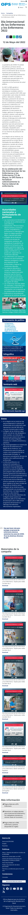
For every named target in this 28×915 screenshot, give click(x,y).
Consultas (5, 877)
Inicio (3, 13)
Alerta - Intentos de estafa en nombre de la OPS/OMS (13, 853)
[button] (20, 37)
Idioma (24, 1)
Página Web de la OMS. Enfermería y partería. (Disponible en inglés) (11, 824)
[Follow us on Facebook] (7, 889)
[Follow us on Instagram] (11, 889)
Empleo (4, 843)
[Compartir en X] (10, 37)
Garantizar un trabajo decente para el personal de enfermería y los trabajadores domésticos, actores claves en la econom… (14, 814)
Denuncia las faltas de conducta (14, 881)
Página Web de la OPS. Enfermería (11, 805)
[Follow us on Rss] (4, 892)
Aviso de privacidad (7, 862)
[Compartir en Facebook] (7, 37)
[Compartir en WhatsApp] (14, 37)
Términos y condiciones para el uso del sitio (13, 869)
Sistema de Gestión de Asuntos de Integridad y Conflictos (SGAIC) (12, 859)
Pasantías (5, 846)
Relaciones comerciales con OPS (11, 856)
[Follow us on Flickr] (21, 889)
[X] (4, 889)
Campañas (9, 13)
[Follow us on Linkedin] (18, 889)
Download (5, 585)
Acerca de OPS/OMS (8, 841)
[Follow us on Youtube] (14, 889)
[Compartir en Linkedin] (17, 37)
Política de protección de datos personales (11, 865)
